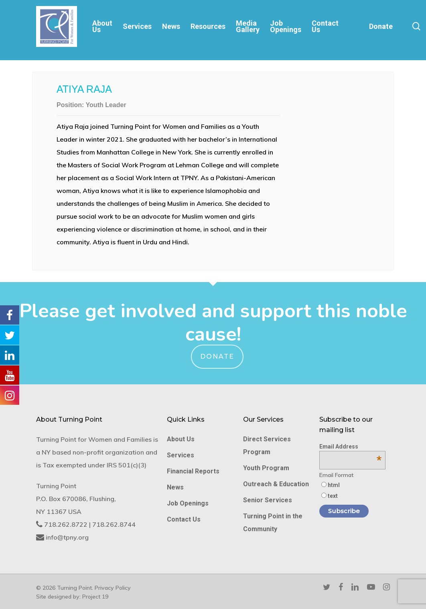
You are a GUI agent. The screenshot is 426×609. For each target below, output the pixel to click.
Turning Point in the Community (272, 522)
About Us (181, 439)
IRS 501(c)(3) (126, 465)
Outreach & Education (276, 484)
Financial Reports (193, 471)
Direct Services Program (267, 445)
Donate (217, 356)
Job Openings (188, 503)
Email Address (350, 446)
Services (180, 455)
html (334, 485)
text (333, 496)
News (175, 487)
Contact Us (184, 519)
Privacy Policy (113, 587)
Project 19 (95, 596)
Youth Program (266, 468)
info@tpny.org (67, 537)
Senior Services (267, 500)
